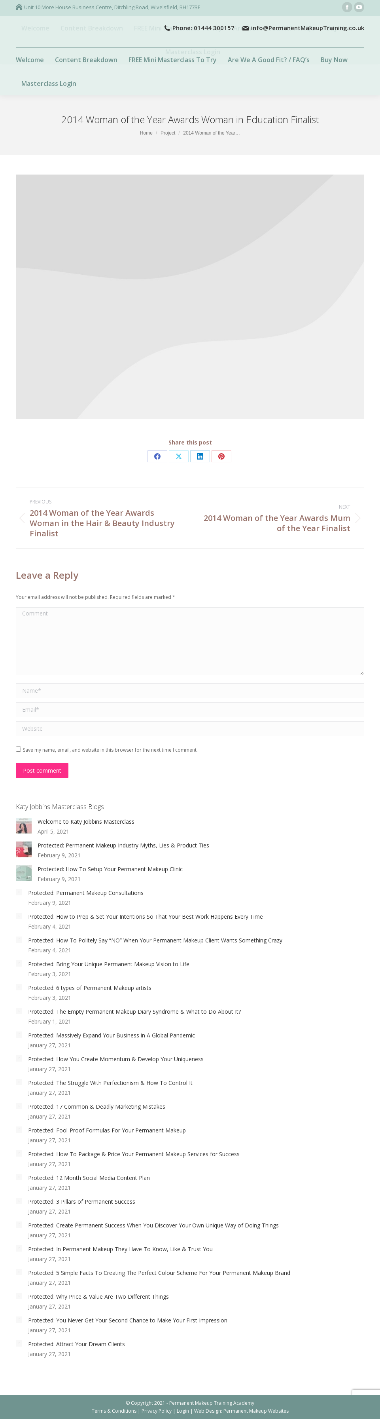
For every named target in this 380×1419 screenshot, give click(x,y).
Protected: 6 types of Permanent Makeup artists (89, 988)
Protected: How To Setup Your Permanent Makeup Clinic (110, 869)
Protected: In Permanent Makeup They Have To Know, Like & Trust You (120, 1249)
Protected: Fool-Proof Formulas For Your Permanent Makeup (107, 1130)
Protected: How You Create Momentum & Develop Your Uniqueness (116, 1059)
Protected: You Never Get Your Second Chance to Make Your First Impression (127, 1320)
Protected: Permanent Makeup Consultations (86, 893)
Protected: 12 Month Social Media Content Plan (89, 1178)
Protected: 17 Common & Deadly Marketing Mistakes (96, 1106)
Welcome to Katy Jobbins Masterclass (86, 821)
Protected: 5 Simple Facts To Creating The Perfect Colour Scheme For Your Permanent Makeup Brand (159, 1273)
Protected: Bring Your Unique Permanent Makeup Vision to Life (108, 964)
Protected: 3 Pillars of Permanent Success (81, 1201)
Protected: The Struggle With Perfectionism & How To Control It (110, 1083)
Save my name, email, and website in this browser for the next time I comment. (110, 750)
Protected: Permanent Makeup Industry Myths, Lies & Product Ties (123, 845)
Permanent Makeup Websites (256, 1411)
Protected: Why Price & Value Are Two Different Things (98, 1296)
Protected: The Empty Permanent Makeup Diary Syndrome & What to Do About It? (134, 1011)
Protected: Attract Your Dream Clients (76, 1344)
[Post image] (24, 826)
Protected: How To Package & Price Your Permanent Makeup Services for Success (134, 1154)
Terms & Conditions (114, 1411)
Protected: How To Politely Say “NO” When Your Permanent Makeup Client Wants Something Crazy (155, 940)
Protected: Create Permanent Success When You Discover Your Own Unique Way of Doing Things (153, 1225)
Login (183, 1411)
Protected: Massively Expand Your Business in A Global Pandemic (111, 1035)
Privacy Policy (157, 1411)
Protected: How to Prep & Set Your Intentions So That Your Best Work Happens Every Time (145, 916)
